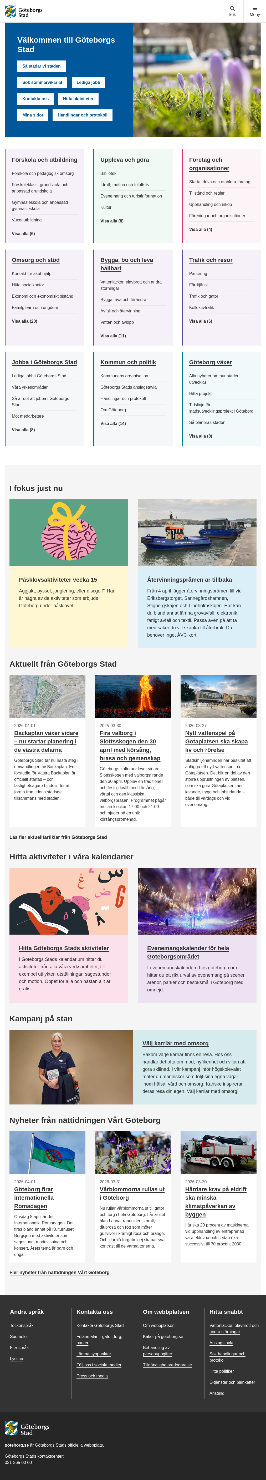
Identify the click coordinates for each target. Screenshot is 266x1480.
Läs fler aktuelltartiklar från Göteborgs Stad (58, 837)
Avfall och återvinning (120, 311)
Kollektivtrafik (201, 307)
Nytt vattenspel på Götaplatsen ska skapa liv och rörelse (216, 741)
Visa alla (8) (117, 221)
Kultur (105, 207)
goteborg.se (17, 1445)
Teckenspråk (22, 1325)
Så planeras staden (207, 422)
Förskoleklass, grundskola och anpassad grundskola (40, 188)
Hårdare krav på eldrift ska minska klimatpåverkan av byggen (216, 1202)
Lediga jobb (88, 82)
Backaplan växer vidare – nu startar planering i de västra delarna (46, 741)
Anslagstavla (221, 1343)
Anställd (216, 1393)
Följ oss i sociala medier (98, 1365)
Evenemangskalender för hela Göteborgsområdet (188, 952)
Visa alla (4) (212, 229)
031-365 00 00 (18, 1462)
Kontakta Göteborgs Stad (100, 1325)
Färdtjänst (198, 285)
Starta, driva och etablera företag (219, 182)
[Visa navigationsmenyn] (255, 11)
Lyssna (16, 1358)
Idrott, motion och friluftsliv (124, 185)
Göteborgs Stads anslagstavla (128, 387)
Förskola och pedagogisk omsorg (43, 173)
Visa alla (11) (117, 336)
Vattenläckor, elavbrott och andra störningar (131, 285)
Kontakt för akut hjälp (31, 273)
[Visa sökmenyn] (232, 11)
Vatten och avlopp (117, 322)
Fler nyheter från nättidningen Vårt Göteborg (59, 1272)
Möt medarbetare (28, 416)
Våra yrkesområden (30, 387)
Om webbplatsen (159, 1325)
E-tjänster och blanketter (232, 1382)
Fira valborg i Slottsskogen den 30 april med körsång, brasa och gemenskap (130, 746)
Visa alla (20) (29, 321)
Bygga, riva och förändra (123, 299)
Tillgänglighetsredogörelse (167, 1365)
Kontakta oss (35, 99)
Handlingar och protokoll (82, 115)
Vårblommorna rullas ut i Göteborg (132, 1193)
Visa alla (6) (31, 234)
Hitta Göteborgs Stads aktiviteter (64, 948)
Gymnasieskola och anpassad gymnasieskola (40, 205)
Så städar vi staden (41, 66)
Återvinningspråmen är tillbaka (189, 579)
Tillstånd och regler (207, 193)
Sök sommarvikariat (42, 82)
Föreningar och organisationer (217, 216)
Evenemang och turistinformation (131, 196)
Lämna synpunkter (93, 1354)
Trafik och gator (203, 296)
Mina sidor (32, 115)
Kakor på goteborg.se (163, 1336)
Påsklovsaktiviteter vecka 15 (58, 579)
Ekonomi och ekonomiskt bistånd (42, 296)
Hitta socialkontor (28, 285)
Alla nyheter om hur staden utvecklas (214, 379)
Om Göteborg (113, 410)
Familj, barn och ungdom (35, 307)
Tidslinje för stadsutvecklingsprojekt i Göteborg (221, 408)
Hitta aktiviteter (78, 99)
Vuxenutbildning (27, 220)
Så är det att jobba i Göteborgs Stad (40, 401)
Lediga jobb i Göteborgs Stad (39, 376)
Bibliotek (108, 173)
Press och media (92, 1376)
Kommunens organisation (124, 376)
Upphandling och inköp (210, 204)
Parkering (198, 273)
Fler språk (19, 1347)
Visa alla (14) (118, 423)
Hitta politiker (221, 1371)
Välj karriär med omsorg (175, 1043)
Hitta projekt (200, 393)
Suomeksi (19, 1336)
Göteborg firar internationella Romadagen (34, 1197)
